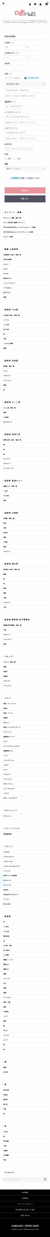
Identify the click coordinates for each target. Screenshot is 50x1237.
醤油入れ (6, 964)
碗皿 (4, 574)
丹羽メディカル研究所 (10, 875)
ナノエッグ (6, 871)
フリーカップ (7, 380)
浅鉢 (4, 537)
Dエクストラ (7, 880)
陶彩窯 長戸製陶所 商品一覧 (12, 625)
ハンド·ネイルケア (9, 788)
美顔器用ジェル (8, 751)
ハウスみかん (7, 288)
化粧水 (5, 671)
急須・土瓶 (6, 1002)
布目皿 (5, 1095)
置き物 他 (6, 936)
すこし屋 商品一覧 (9, 408)
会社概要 (25, 1192)
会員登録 (25, 1198)
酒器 (4, 993)
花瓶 (4, 988)
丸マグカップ (7, 422)
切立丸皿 (6, 1090)
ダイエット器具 (8, 237)
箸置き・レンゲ (8, 960)
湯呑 (4, 500)
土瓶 (4, 598)
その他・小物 (7, 945)
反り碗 (5, 1072)
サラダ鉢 (6, 496)
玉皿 (4, 339)
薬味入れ (6, 969)
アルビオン (6, 852)
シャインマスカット (9, 283)
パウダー (6, 765)
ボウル (5, 1030)
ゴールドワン (7, 885)
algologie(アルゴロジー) (10, 894)
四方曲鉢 (6, 1141)
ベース (5, 755)
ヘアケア (6, 793)
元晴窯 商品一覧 (8, 518)
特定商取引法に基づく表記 (25, 1210)
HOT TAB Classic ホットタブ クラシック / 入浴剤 (18, 232)
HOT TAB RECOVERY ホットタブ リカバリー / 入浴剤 (19, 227)
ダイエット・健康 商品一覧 (12, 218)
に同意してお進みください (25, 181)
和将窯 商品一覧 (8, 366)
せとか (5, 269)
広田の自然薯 (7, 259)
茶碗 (4, 348)
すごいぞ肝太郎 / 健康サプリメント (14, 222)
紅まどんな (6, 292)
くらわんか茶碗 (8, 343)
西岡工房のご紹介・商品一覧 (12, 440)
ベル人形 (6, 931)
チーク (5, 770)
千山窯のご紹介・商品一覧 (11, 315)
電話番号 (8, 102)
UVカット (6, 722)
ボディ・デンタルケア (10, 798)
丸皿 (4, 1109)
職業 (6, 164)
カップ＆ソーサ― (8, 468)
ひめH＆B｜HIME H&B (25, 1225)
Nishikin (5, 890)
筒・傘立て (6, 950)
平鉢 (4, 1160)
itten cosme (7, 904)
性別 (6, 154)
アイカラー (6, 774)
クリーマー (6, 978)
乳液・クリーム (8, 713)
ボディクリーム (8, 784)
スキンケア (6, 681)
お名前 (7, 43)
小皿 (4, 607)
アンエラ (6, 899)
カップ (5, 371)
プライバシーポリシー (25, 1204)
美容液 (5, 676)
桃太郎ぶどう (7, 278)
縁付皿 (5, 1099)
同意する (25, 190)
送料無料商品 (7, 834)
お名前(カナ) (10, 53)
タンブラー (6, 459)
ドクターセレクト (8, 857)
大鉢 (4, 630)
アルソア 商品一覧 (9, 662)
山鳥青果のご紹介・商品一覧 (12, 255)
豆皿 (4, 528)
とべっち (6, 320)
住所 (6, 74)
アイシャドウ (7, 779)
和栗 (4, 297)
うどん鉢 (6, 324)
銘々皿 (5, 1104)
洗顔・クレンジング (9, 703)
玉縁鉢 (5, 1150)
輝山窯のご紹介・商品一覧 (11, 569)
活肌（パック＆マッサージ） (12, 727)
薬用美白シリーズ (8, 737)
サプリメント (7, 816)
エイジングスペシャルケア (11, 746)
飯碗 (4, 1067)
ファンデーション (8, 760)
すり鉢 (5, 1132)
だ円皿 (5, 542)
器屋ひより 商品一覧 (10, 486)
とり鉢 (5, 491)
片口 (4, 983)
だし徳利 (6, 955)
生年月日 (8, 144)
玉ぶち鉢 (6, 329)
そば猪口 (6, 417)
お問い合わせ (25, 1215)
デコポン (6, 273)
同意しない (25, 199)
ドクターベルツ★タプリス (11, 866)
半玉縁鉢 (6, 1155)
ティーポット (7, 997)
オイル (5, 741)
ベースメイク (7, 685)
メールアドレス (11, 112)
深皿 (4, 644)
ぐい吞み (6, 926)
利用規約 (15, 178)
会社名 (7, 63)
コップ (5, 1016)
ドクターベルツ (8, 861)
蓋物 (4, 974)
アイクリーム (7, 732)
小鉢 (4, 1146)
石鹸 (4, 667)
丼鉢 (4, 523)
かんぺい (6, 264)
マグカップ (6, 375)
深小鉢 (5, 532)
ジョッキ (6, 1035)
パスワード (9, 128)
